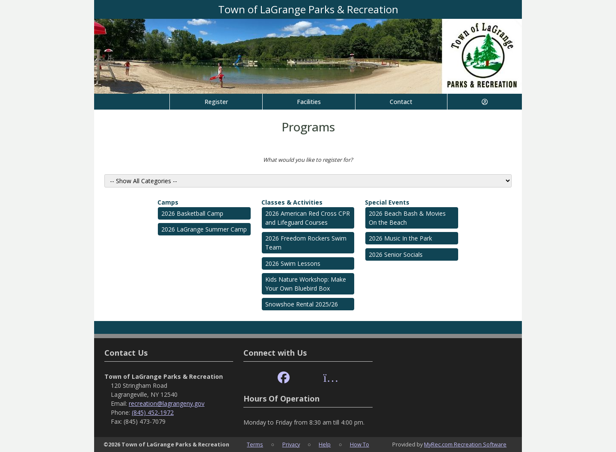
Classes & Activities (292, 202)
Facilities (309, 102)
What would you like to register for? (308, 160)
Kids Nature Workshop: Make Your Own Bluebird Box (305, 283)
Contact (401, 102)
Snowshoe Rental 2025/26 (301, 304)
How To (359, 444)
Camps (167, 202)
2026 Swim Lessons (292, 263)
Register (216, 102)
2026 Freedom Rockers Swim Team (305, 242)
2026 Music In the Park (400, 238)
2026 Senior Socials (396, 254)
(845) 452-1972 (153, 412)
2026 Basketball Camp (192, 213)
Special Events (387, 202)
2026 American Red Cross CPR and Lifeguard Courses (307, 217)
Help (325, 444)
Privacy (291, 444)
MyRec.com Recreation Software (465, 444)
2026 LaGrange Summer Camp (204, 229)
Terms (255, 444)
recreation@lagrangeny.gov (166, 403)
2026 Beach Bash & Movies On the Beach (407, 217)
